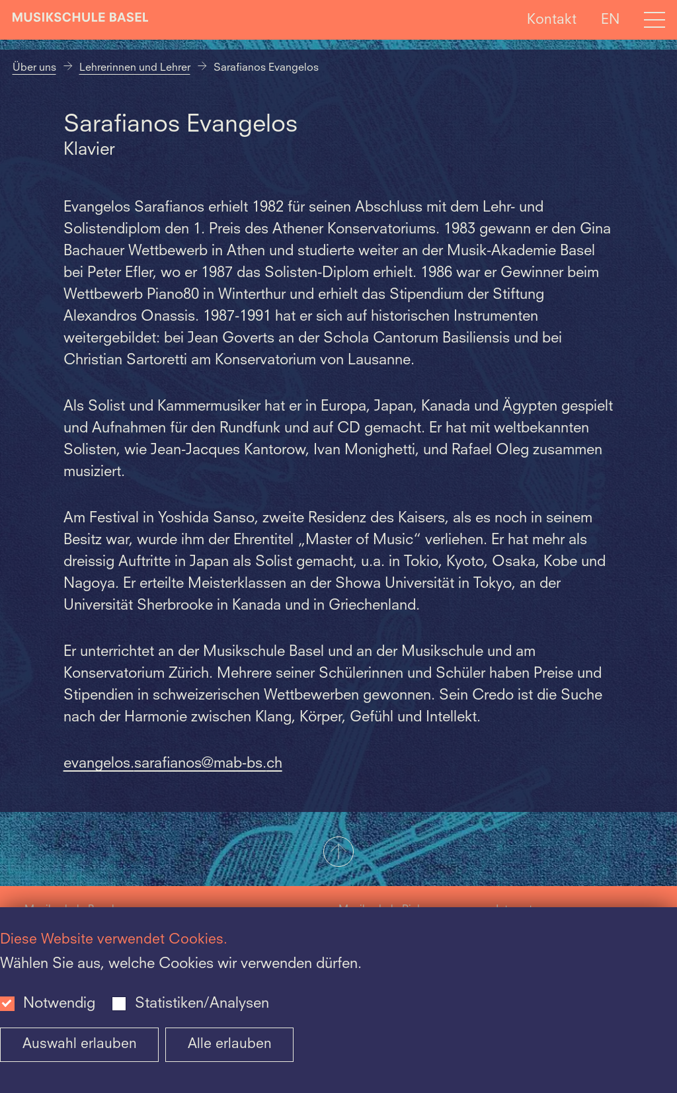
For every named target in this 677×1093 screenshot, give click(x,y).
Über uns (34, 68)
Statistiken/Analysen (202, 1003)
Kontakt (552, 19)
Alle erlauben (230, 1044)
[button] (338, 853)
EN (610, 19)
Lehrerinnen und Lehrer (134, 68)
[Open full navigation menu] (654, 20)
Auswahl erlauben (79, 1044)
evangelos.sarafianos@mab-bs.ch (172, 763)
